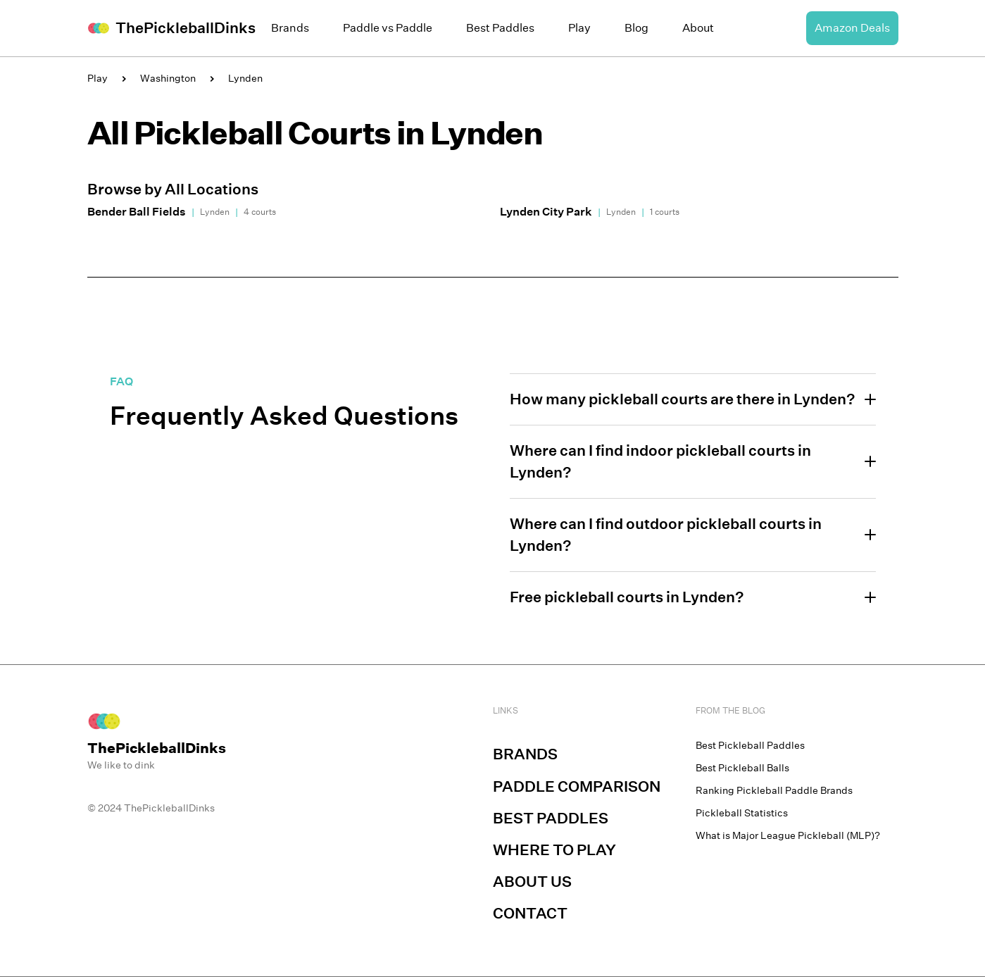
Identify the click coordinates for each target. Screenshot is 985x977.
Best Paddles (500, 28)
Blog (636, 28)
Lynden (245, 78)
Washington (168, 78)
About (698, 28)
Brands (290, 28)
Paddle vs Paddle (387, 28)
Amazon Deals (852, 28)
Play (579, 28)
